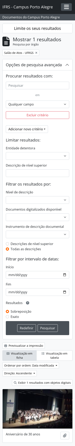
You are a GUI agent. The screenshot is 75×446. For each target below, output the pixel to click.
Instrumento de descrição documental (35, 226)
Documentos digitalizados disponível (33, 209)
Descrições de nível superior (32, 244)
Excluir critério (37, 115)
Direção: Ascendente (18, 373)
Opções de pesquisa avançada (34, 64)
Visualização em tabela (54, 356)
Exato (15, 316)
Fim (8, 284)
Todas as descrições (26, 249)
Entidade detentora (20, 148)
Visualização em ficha (19, 356)
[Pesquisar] (37, 85)
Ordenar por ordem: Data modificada (29, 365)
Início (10, 267)
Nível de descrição (19, 192)
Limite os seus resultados (37, 28)
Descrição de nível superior (26, 165)
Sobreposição (21, 311)
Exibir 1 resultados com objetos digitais (42, 383)
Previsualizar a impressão (23, 346)
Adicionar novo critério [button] (25, 129)
